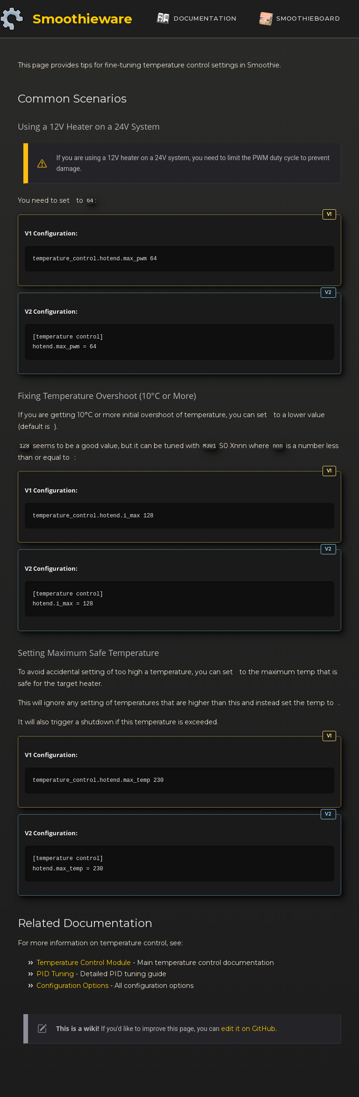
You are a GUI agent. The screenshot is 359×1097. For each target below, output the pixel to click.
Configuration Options (72, 985)
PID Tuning (55, 974)
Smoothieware (82, 19)
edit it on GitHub (248, 1028)
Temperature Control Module (83, 962)
